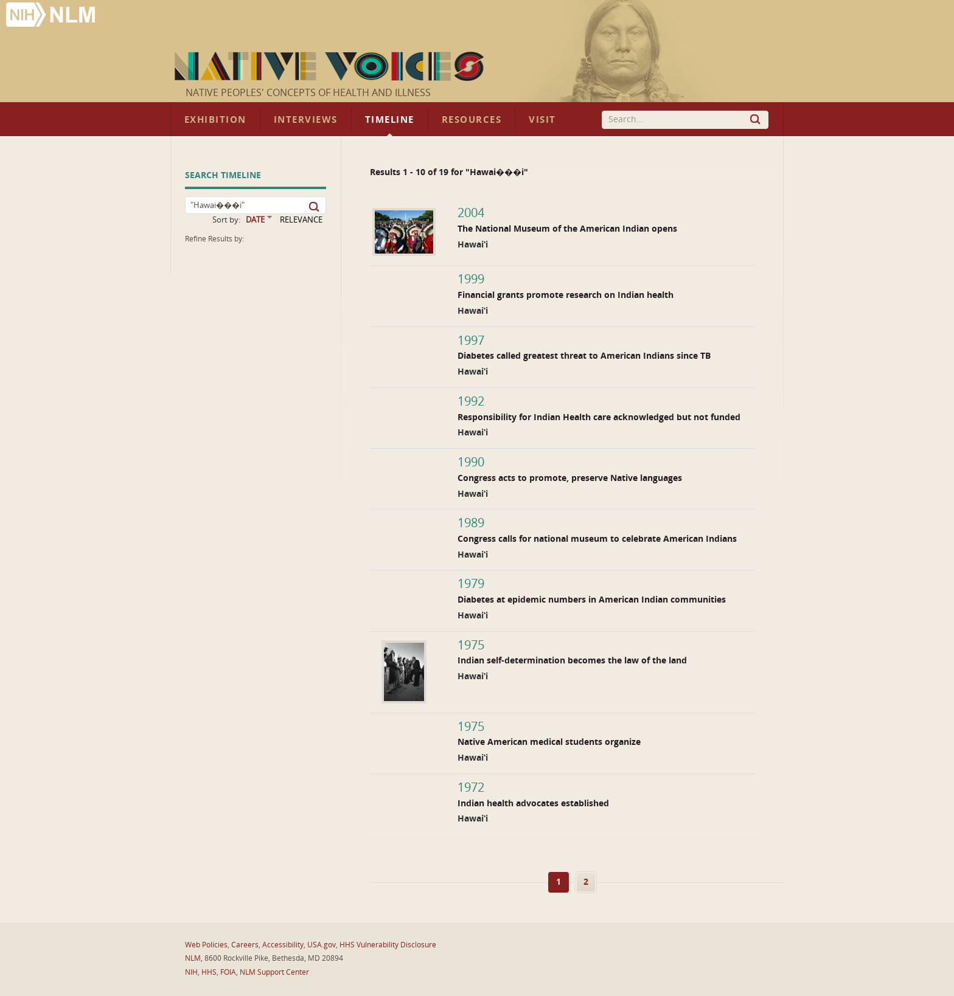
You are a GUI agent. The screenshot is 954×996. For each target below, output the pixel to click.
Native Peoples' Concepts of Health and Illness (308, 93)
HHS (209, 972)
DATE (255, 219)
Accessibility (283, 945)
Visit (542, 119)
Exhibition (215, 119)
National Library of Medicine (51, 16)
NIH (191, 972)
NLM (193, 958)
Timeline (389, 119)
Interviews (306, 119)
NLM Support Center (274, 972)
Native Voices (330, 66)
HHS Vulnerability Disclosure (387, 945)
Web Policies (206, 945)
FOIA (228, 972)
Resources (471, 119)
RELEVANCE (301, 219)
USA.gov (321, 945)
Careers (245, 945)
